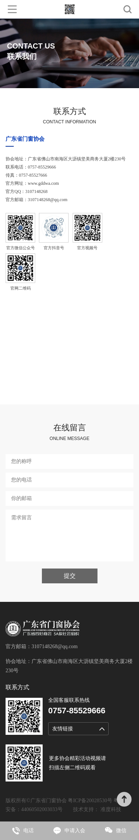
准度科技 (110, 809)
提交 (70, 576)
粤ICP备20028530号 (90, 800)
